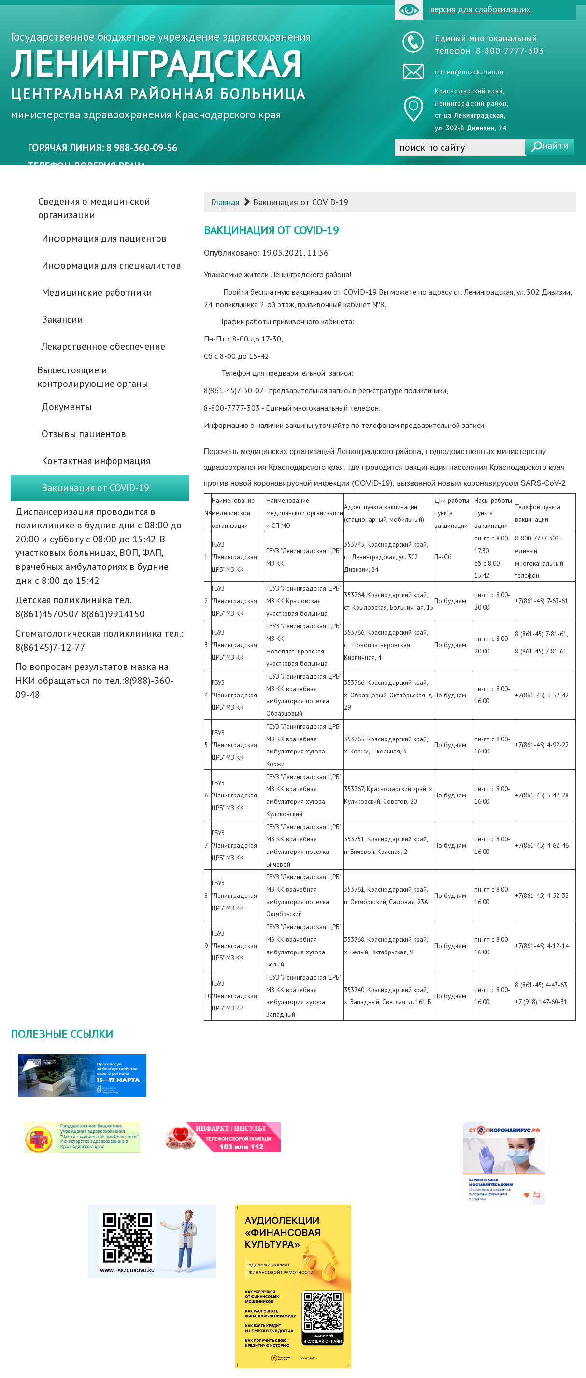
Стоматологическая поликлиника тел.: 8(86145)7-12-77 (99, 640)
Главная (225, 202)
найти (555, 145)
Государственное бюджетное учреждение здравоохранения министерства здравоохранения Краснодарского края (161, 75)
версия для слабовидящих (462, 10)
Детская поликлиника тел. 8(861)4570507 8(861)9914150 (80, 607)
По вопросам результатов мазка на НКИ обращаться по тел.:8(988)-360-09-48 (94, 680)
